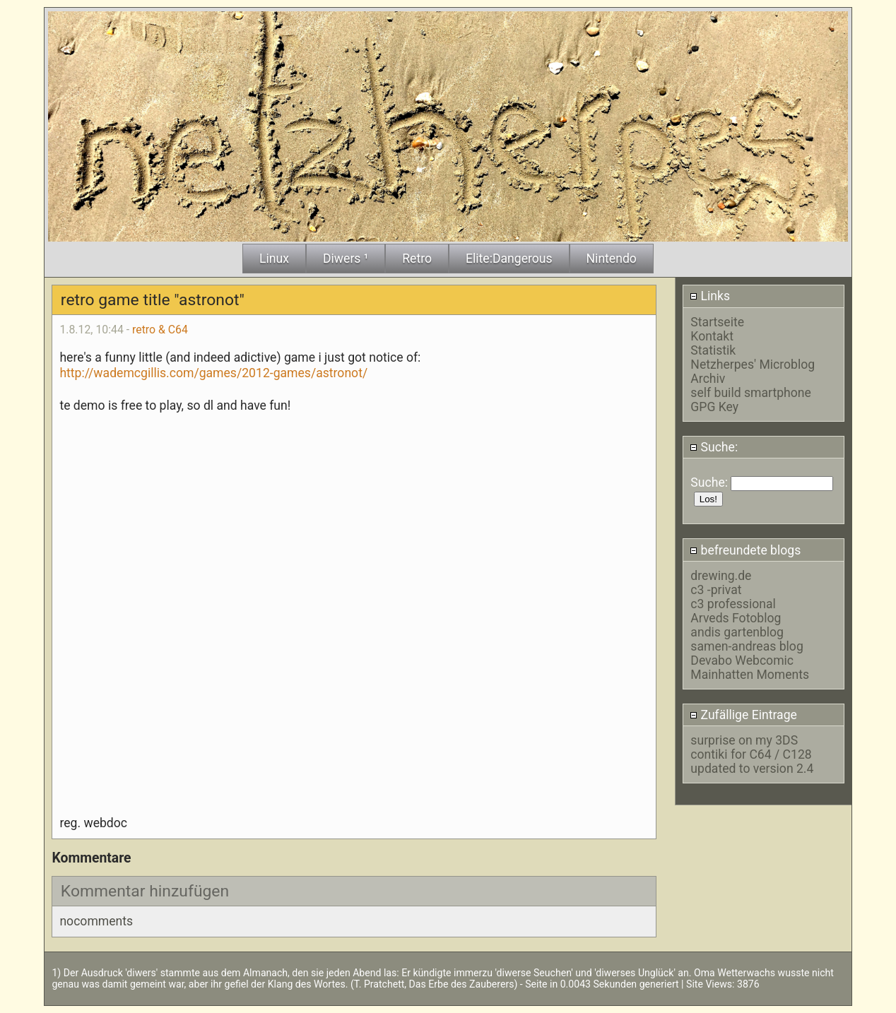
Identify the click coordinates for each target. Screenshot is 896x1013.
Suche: (714, 447)
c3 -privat (715, 590)
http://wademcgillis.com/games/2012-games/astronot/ (213, 373)
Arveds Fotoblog (735, 618)
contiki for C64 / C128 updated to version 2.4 (751, 761)
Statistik (713, 350)
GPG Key (714, 407)
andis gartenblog (737, 632)
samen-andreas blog (746, 646)
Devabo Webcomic (742, 660)
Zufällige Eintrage (743, 715)
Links (710, 296)
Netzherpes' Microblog (752, 364)
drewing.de (720, 576)
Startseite (717, 322)
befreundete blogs (745, 550)
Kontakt (711, 336)
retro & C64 (160, 329)
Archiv (707, 379)
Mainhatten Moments (749, 675)
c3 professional (732, 604)
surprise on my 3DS (744, 740)
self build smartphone (750, 393)
